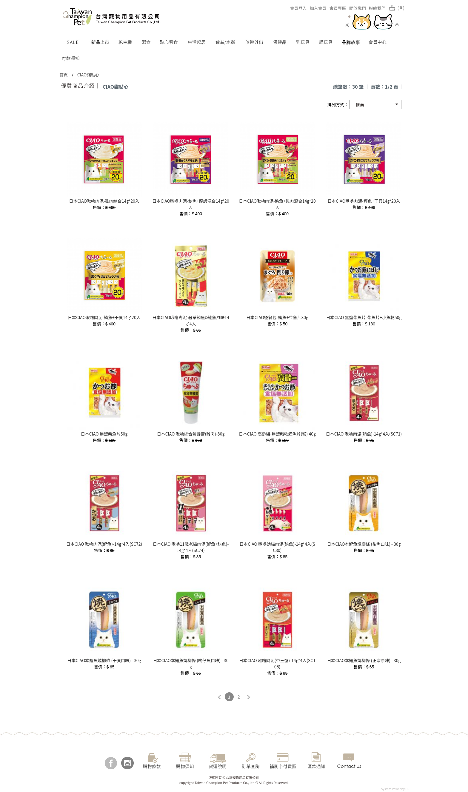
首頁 (63, 75)
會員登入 (293, 8)
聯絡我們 (372, 8)
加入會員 (312, 8)
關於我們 (352, 8)
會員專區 (332, 8)
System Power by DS (395, 789)
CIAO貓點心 (88, 75)
